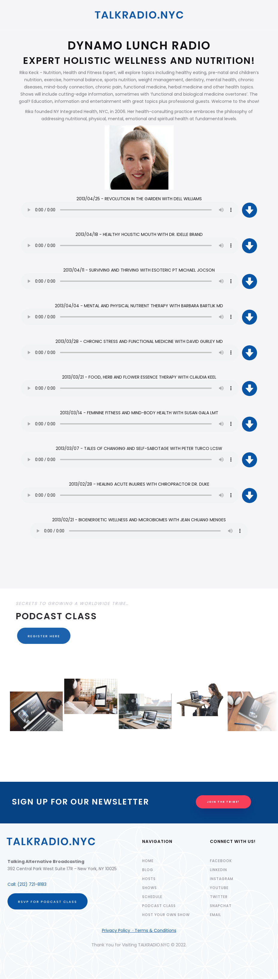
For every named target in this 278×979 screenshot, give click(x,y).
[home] (139, 15)
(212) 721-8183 (31, 884)
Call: (12, 884)
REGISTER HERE (40, 636)
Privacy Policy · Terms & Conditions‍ (139, 930)
